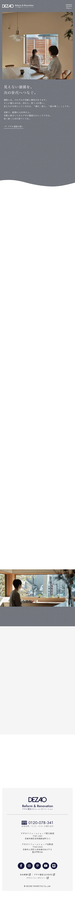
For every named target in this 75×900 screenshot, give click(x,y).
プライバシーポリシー (36, 878)
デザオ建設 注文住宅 (43, 874)
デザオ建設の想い (15, 126)
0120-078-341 (41, 823)
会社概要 (24, 874)
